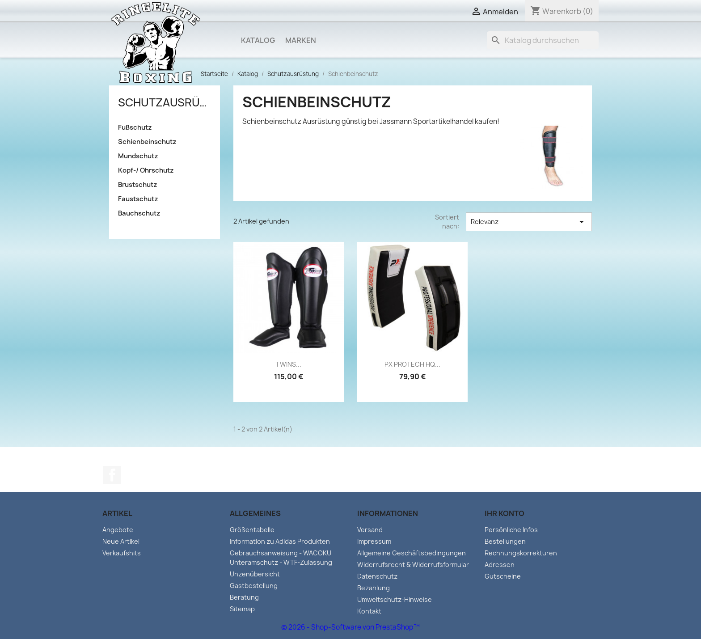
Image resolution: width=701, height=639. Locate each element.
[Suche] (543, 40)
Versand (370, 529)
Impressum (374, 541)
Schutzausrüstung (164, 102)
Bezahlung (373, 588)
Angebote (117, 529)
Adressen (500, 564)
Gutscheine (503, 576)
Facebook (112, 475)
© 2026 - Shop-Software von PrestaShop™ (350, 627)
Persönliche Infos (511, 529)
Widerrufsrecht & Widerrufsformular (413, 564)
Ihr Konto (504, 513)
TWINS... (288, 364)
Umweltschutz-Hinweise (394, 599)
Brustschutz (137, 184)
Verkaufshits (121, 553)
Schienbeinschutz (147, 141)
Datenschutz (377, 576)
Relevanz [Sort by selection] (529, 221)
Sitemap (242, 609)
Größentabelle (252, 529)
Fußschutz (135, 127)
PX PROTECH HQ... (412, 364)
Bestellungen (505, 541)
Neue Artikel (120, 541)
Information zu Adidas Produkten (280, 541)
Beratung (244, 597)
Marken (300, 40)
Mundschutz (138, 156)
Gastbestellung (254, 585)
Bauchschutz (139, 213)
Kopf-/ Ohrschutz (146, 170)
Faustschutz (138, 199)
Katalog (258, 40)
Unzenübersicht (255, 574)
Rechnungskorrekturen (521, 553)
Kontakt (369, 611)
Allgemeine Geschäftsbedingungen (411, 553)
